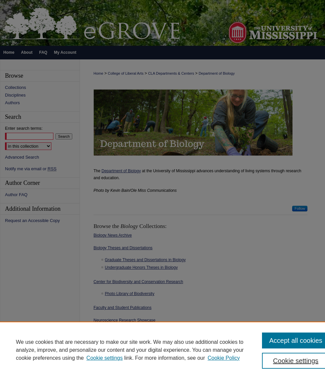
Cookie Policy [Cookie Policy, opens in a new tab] (224, 358)
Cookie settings (105, 358)
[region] (162, 350)
